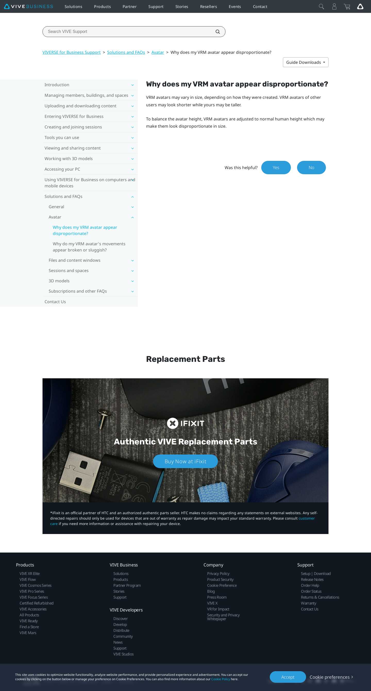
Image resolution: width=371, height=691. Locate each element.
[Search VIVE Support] (215, 32)
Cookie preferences (330, 677)
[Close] (321, 6)
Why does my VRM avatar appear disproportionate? (85, 230)
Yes (276, 167)
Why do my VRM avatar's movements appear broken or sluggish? (89, 247)
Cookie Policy (220, 679)
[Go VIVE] (360, 6)
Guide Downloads (304, 62)
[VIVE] (28, 6)
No (311, 167)
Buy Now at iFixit (186, 461)
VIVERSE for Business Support (72, 52)
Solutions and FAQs (126, 52)
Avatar (157, 52)
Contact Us (55, 301)
